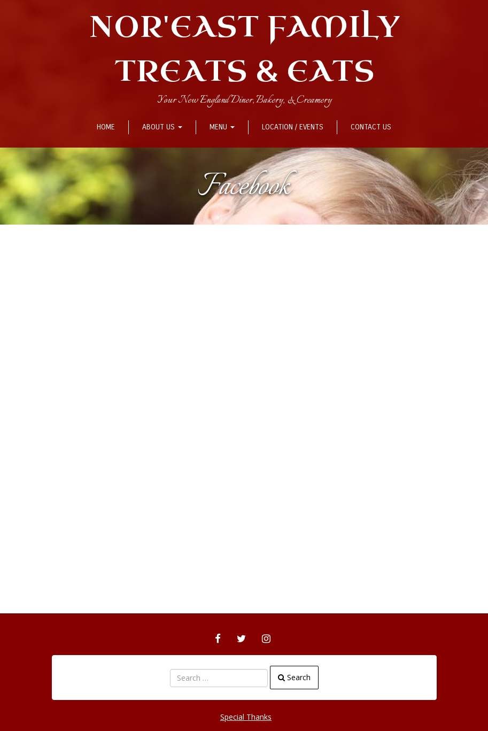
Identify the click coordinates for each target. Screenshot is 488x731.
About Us (162, 127)
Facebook (244, 187)
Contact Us (371, 127)
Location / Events (292, 127)
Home (106, 127)
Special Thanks (246, 717)
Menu (222, 127)
